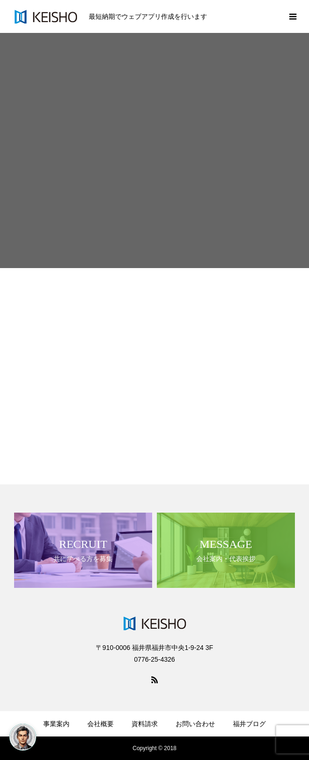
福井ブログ (249, 724)
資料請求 (144, 724)
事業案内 (56, 724)
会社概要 (100, 724)
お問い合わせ (195, 724)
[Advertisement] (154, 338)
